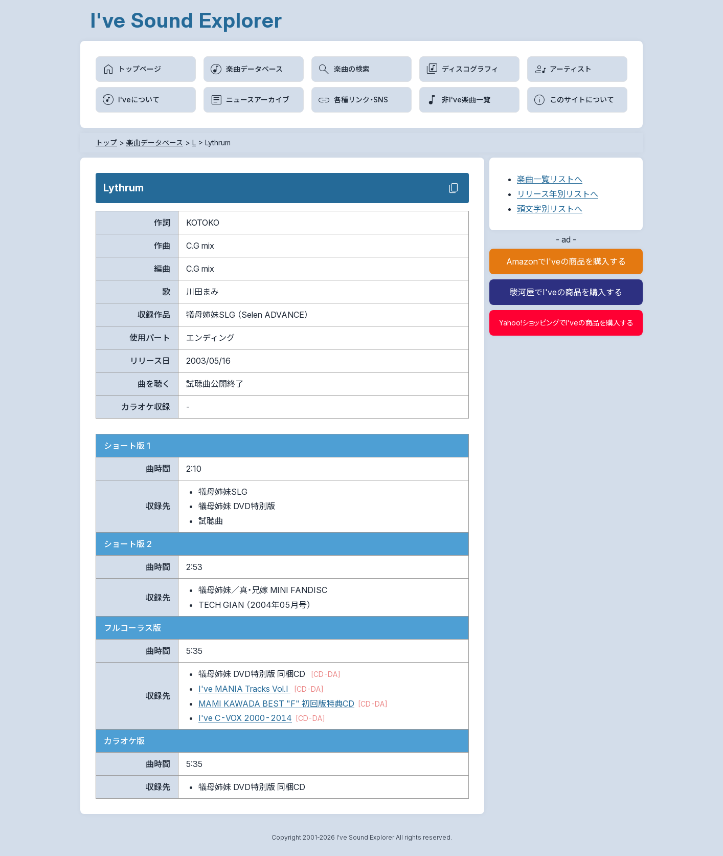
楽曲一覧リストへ (549, 179)
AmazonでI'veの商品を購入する (566, 261)
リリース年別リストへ (557, 194)
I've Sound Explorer (186, 20)
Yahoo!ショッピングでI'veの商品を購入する (566, 322)
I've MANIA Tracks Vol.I (244, 689)
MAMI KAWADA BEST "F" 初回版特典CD (276, 703)
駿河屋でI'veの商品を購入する (566, 292)
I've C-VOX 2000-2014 (245, 718)
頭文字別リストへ (549, 209)
